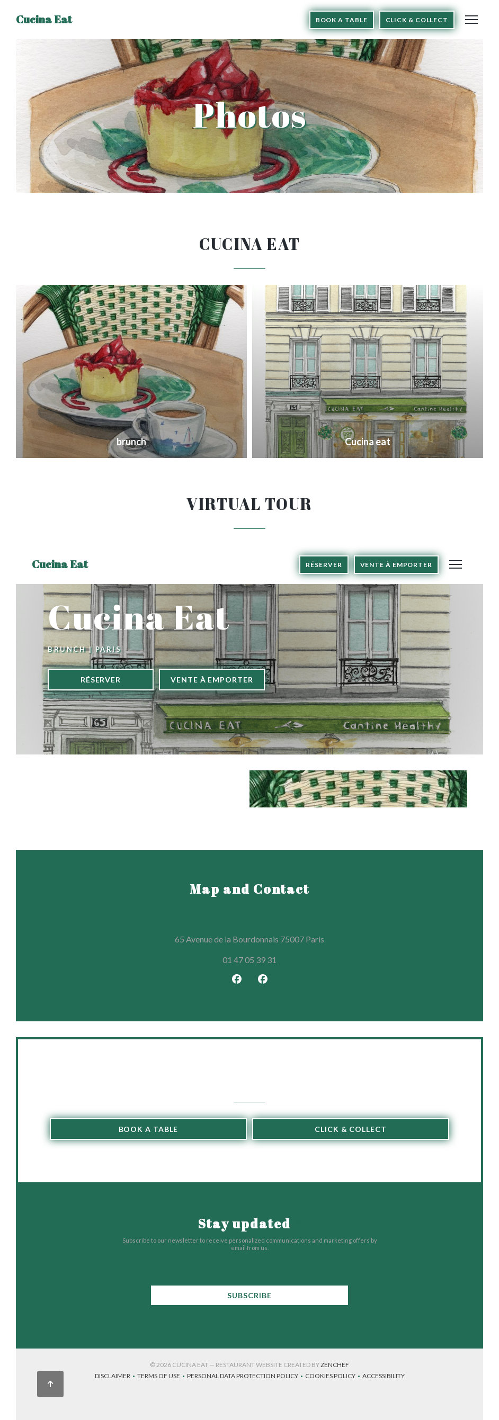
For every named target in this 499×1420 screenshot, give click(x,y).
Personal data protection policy (246, 1377)
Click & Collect (417, 20)
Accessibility (383, 1377)
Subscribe (249, 1295)
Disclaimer (116, 1377)
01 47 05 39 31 (249, 960)
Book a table (342, 20)
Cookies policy (333, 1377)
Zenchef (334, 1365)
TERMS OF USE (162, 1377)
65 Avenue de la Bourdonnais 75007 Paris (295, 937)
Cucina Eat (44, 19)
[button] (471, 19)
